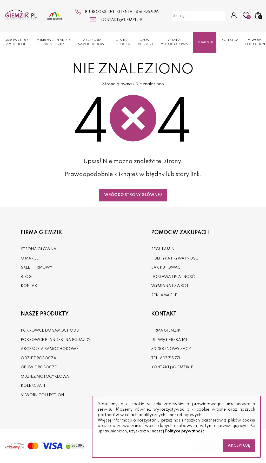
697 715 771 (170, 358)
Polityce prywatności (185, 431)
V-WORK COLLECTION (255, 42)
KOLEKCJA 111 (230, 42)
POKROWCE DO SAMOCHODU (15, 42)
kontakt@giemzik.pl (122, 20)
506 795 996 (147, 12)
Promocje (205, 42)
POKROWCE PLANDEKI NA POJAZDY (53, 42)
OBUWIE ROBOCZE (146, 42)
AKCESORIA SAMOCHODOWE (92, 42)
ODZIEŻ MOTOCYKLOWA (174, 42)
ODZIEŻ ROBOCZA (122, 42)
